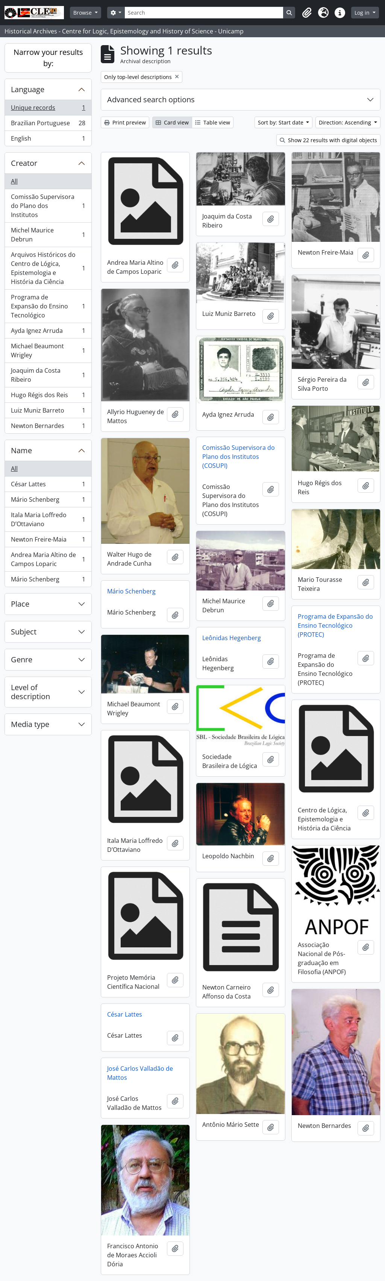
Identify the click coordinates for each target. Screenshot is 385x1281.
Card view (172, 122)
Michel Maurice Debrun (48, 234)
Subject (23, 632)
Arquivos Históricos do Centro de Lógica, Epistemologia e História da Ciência (48, 268)
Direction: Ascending (346, 122)
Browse (83, 12)
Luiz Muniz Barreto (48, 412)
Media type (30, 724)
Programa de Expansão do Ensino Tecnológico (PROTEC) (335, 625)
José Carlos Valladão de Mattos (140, 1073)
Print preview (125, 122)
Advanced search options (151, 99)
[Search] (203, 12)
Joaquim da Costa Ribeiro (48, 375)
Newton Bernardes (48, 427)
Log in (363, 12)
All (14, 181)
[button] (307, 13)
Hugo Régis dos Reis (48, 396)
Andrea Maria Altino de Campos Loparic (48, 559)
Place (20, 604)
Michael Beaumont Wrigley (48, 350)
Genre (21, 659)
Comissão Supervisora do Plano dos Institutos (48, 206)
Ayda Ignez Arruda (48, 332)
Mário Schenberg (48, 501)
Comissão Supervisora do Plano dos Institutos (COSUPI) (238, 456)
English (48, 140)
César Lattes (48, 486)
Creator (24, 163)
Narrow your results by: (48, 57)
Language (27, 89)
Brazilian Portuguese (48, 124)
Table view (212, 122)
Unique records (48, 109)
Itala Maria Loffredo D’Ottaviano (48, 519)
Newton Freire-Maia (48, 541)
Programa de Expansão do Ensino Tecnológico (48, 306)
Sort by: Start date (281, 122)
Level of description (30, 691)
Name (21, 450)
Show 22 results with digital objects (328, 140)
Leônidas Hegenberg (231, 638)
